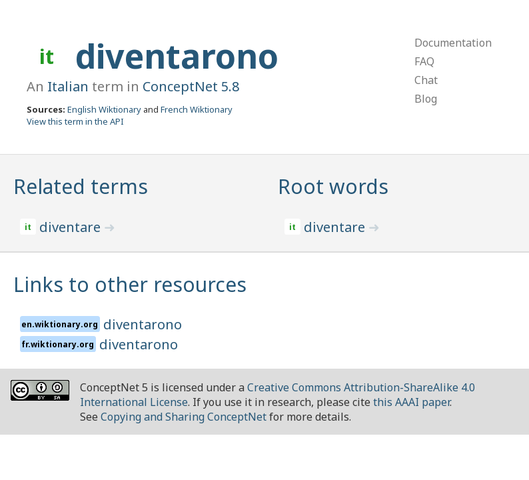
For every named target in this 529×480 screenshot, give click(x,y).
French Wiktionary (197, 109)
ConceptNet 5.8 (191, 86)
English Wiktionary (104, 109)
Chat (426, 80)
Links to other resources (130, 284)
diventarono (176, 56)
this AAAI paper (411, 402)
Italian (68, 86)
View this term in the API (75, 121)
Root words (333, 186)
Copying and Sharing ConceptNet (183, 416)
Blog (425, 98)
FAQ (424, 61)
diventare (71, 227)
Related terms (80, 186)
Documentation (453, 42)
